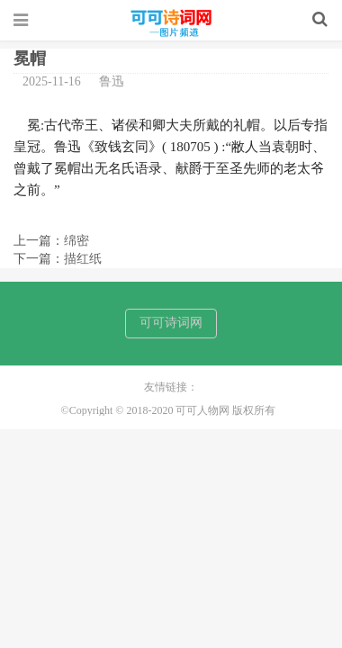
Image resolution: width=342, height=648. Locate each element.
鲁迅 (111, 81)
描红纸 (83, 259)
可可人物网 (171, 24)
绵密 (76, 241)
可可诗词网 (171, 322)
